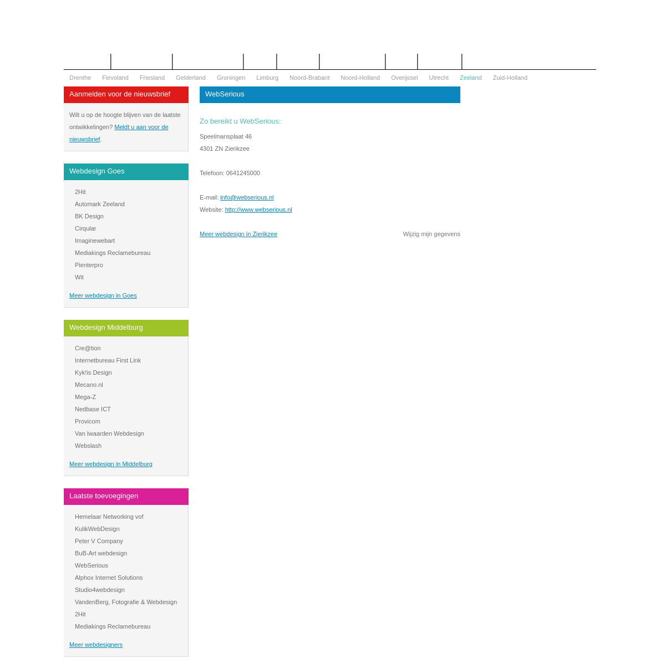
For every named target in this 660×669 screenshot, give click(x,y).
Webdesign (298, 61)
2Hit (80, 191)
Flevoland (115, 77)
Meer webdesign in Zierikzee (238, 234)
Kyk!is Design (93, 372)
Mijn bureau (439, 61)
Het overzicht (87, 61)
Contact (260, 61)
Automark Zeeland (100, 204)
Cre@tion (88, 348)
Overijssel (404, 77)
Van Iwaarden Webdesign (109, 433)
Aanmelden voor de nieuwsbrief (119, 94)
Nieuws (402, 61)
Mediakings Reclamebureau (112, 252)
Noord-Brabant (309, 77)
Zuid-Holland (510, 77)
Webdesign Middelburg (106, 327)
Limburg (267, 77)
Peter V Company (99, 541)
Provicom (87, 421)
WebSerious (91, 565)
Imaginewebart (95, 240)
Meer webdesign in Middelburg (111, 464)
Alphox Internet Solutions (109, 577)
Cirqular (86, 228)
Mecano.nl (89, 384)
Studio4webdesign (100, 589)
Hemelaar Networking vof (109, 516)
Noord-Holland (360, 77)
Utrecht (438, 77)
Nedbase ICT (93, 409)
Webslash (88, 445)
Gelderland (191, 77)
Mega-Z (85, 397)
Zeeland (471, 77)
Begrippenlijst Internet (208, 61)
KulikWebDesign (97, 528)
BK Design (89, 216)
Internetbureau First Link (108, 360)
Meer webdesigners (96, 644)
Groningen (231, 77)
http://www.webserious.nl (258, 209)
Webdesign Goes (97, 171)
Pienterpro (89, 265)
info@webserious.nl (246, 197)
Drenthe (80, 77)
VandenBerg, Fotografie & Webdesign (126, 602)
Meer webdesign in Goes (103, 295)
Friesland (152, 77)
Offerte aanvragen (141, 61)
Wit (79, 277)
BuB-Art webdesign (101, 553)
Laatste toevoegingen (103, 496)
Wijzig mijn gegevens (431, 234)
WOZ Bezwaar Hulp (352, 61)
